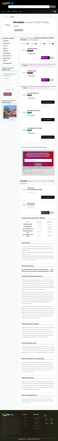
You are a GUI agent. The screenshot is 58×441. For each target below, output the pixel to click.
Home (3, 11)
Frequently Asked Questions (38, 418)
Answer (52, 269)
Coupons (34, 43)
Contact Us (37, 428)
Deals (51, 43)
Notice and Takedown (37, 422)
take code (45, 57)
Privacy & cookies (38, 426)
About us (26, 417)
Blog (20, 11)
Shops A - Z (26, 420)
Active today (25, 43)
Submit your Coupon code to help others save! (9, 74)
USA (54, 11)
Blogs (25, 423)
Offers (42, 43)
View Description (32, 192)
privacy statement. (28, 169)
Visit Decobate (18, 30)
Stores (8, 11)
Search (53, 6)
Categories (14, 11)
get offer (48, 102)
